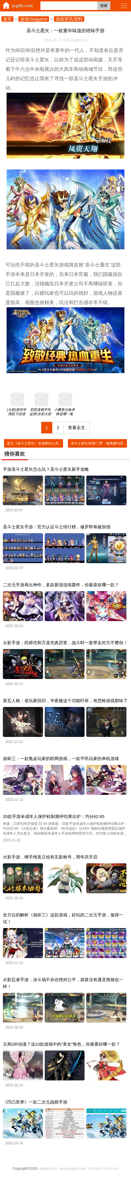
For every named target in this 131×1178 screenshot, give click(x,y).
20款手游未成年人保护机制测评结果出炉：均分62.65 (53, 816)
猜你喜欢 (14, 454)
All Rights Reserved (78, 1169)
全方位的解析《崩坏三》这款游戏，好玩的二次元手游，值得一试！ (63, 918)
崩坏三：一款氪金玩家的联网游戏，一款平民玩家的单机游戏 (61, 758)
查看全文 (76, 427)
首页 (7, 19)
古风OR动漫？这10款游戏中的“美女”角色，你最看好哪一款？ (61, 1044)
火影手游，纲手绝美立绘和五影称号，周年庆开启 (50, 856)
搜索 (103, 5)
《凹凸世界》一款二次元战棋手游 (35, 1102)
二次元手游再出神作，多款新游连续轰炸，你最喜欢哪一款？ (61, 584)
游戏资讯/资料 (69, 19)
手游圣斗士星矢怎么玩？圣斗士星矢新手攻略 (46, 469)
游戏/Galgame (33, 19)
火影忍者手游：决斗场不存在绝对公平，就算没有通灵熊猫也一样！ (63, 983)
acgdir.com (22, 5)
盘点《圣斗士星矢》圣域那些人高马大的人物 (41, 443)
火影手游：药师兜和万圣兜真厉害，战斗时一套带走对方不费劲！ (65, 642)
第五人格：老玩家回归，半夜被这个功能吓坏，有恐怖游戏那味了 (65, 700)
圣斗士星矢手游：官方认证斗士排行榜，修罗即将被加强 (56, 526)
